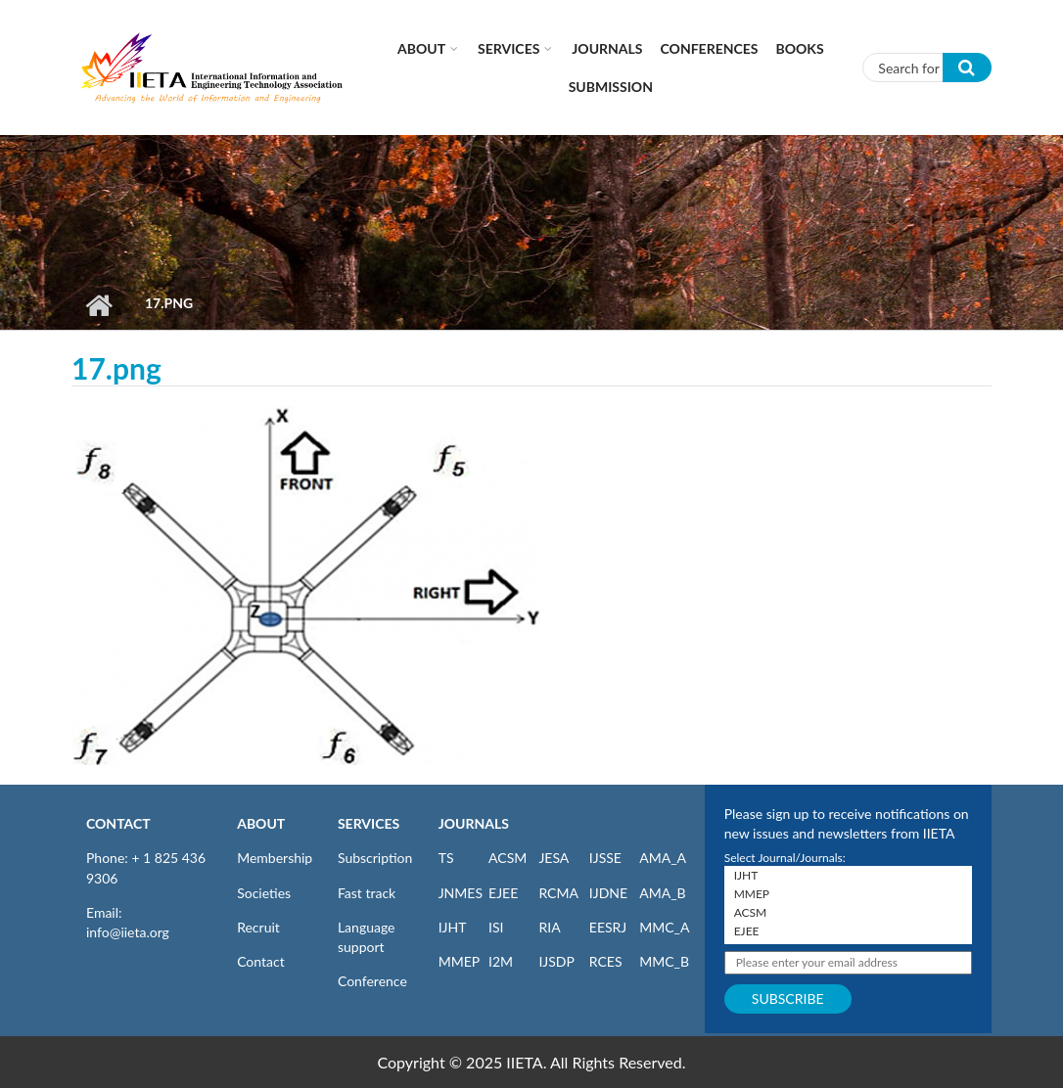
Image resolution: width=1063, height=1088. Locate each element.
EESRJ (607, 927)
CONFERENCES (710, 48)
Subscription (375, 857)
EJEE (503, 892)
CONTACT (118, 823)
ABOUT (261, 823)
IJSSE (605, 857)
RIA (549, 927)
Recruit (258, 927)
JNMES (461, 892)
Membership (274, 857)
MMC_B (664, 961)
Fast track (366, 892)
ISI (495, 927)
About (421, 48)
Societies (264, 892)
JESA (553, 857)
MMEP (460, 961)
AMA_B (662, 892)
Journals (607, 48)
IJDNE (608, 892)
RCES (606, 961)
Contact (261, 961)
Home (98, 305)
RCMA (558, 892)
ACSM (507, 857)
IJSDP (556, 961)
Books (800, 48)
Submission (611, 86)
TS (446, 857)
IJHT (453, 927)
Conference (372, 981)
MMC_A (664, 927)
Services (508, 48)
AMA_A (662, 857)
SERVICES (368, 823)
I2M (500, 961)
